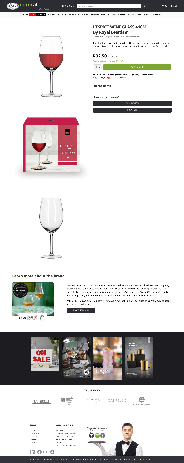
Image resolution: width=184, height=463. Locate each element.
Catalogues (156, 14)
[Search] (144, 6)
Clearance (41, 14)
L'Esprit (127, 37)
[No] (181, 459)
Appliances (62, 14)
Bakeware (105, 14)
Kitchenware (83, 14)
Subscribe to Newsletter (66, 445)
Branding (121, 14)
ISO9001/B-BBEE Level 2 (66, 433)
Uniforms (131, 14)
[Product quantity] (98, 67)
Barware (72, 14)
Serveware (94, 14)
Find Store (68, 6)
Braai (113, 14)
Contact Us (34, 430)
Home (25, 14)
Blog (139, 14)
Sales (33, 14)
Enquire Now (132, 103)
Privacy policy (146, 459)
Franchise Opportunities (66, 436)
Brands (146, 14)
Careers (59, 442)
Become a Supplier (64, 439)
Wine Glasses (135, 37)
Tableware (51, 14)
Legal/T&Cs (35, 439)
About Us (60, 430)
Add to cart (137, 67)
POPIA (32, 442)
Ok (135, 459)
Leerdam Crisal (118, 37)
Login (174, 6)
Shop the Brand (81, 310)
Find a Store (35, 433)
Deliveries (132, 110)
